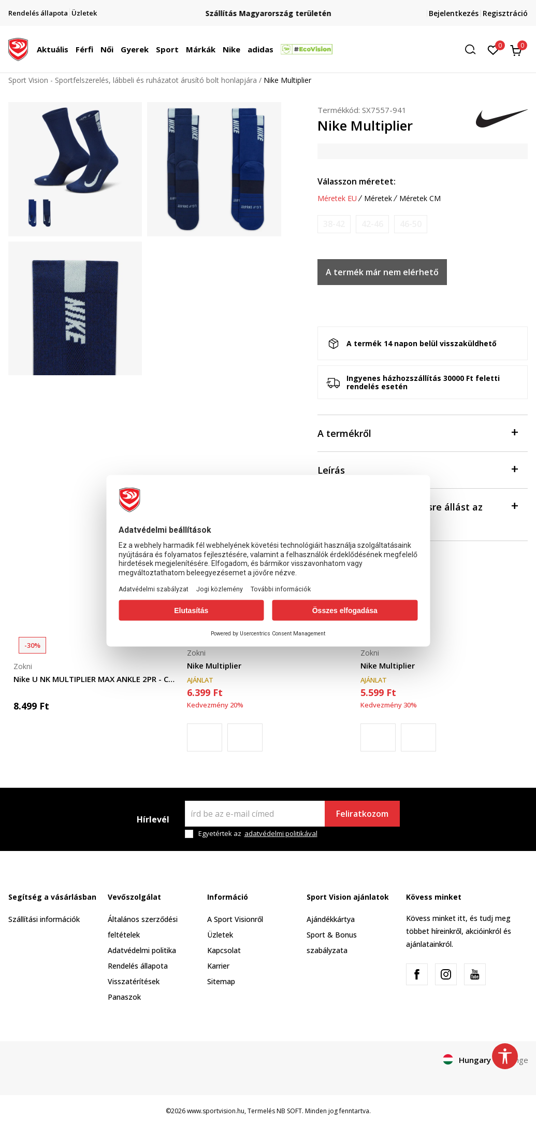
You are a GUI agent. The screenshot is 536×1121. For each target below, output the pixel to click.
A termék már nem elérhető (382, 272)
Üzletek (220, 935)
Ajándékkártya (331, 919)
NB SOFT (289, 1110)
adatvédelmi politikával (280, 833)
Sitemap (221, 981)
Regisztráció (505, 13)
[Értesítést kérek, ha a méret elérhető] (334, 224)
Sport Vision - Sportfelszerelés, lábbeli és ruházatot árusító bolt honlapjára (132, 80)
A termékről (417, 432)
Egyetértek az (257, 833)
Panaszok (124, 997)
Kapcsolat (224, 950)
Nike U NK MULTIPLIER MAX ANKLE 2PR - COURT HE (95, 679)
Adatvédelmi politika (142, 950)
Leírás (417, 469)
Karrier (218, 966)
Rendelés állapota (138, 966)
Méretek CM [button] (420, 198)
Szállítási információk (44, 919)
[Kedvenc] (493, 49)
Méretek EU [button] (337, 198)
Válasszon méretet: (356, 181)
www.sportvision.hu (215, 1110)
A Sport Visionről (235, 919)
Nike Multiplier (214, 665)
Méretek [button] (378, 198)
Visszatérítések (134, 981)
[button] (474, 49)
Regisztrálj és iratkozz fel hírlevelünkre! (268, 9)
